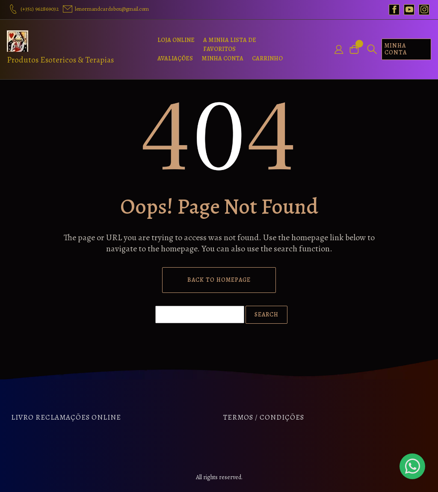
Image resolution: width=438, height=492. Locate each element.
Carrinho (267, 58)
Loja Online (176, 40)
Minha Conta (222, 58)
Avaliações (175, 58)
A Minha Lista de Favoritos (229, 44)
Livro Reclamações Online (66, 417)
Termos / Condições (263, 417)
